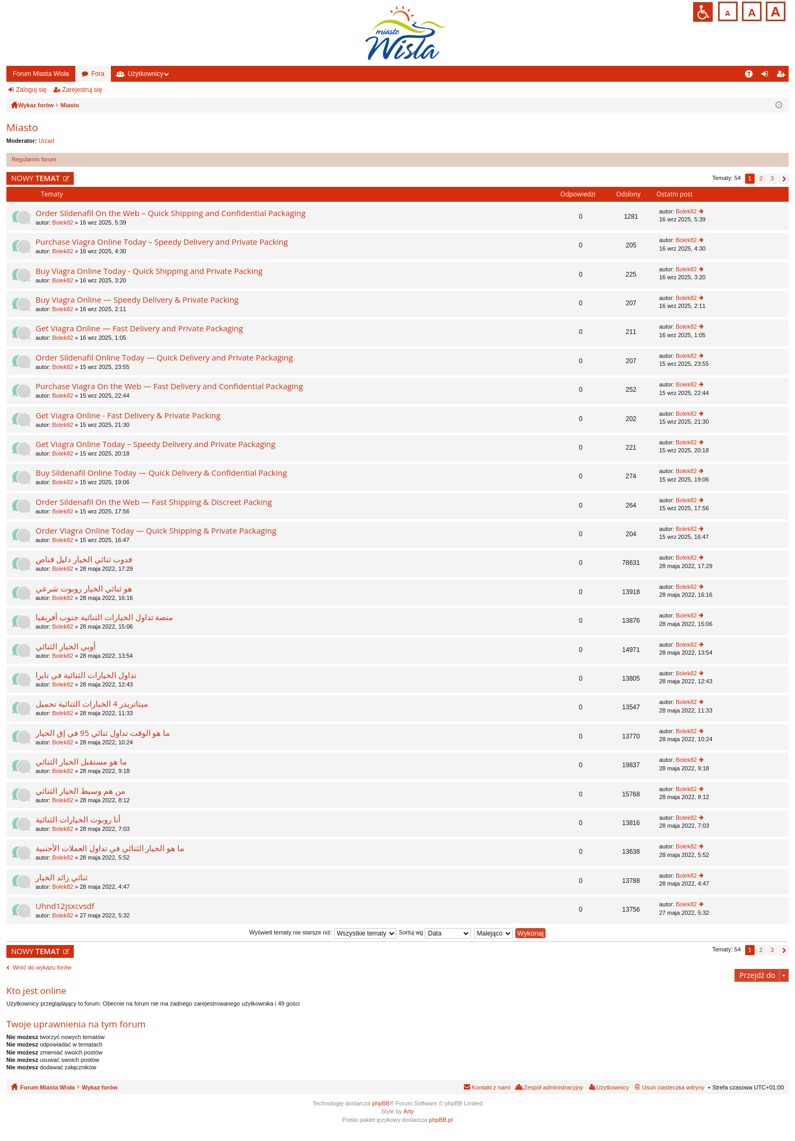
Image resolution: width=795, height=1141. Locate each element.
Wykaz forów (99, 1087)
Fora (98, 74)
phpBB (381, 1103)
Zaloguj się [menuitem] (767, 76)
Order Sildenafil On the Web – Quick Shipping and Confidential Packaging (171, 213)
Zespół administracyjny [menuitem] (553, 1087)
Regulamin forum (34, 159)
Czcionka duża (774, 10)
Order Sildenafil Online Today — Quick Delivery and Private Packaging (164, 358)
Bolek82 (62, 222)
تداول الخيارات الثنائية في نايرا (86, 675)
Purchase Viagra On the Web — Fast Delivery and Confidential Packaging (169, 386)
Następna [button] (784, 179)
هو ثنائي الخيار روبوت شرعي (84, 589)
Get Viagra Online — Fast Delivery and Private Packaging (139, 328)
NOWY (35, 178)
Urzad (46, 141)
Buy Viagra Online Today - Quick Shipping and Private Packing (149, 271)
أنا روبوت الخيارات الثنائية (78, 819)
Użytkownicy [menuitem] (613, 1087)
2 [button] (761, 178)
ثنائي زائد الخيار (62, 877)
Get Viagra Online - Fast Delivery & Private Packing (128, 415)
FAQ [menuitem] (752, 76)
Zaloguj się (31, 89)
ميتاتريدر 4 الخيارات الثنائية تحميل (92, 704)
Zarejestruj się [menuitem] (783, 76)
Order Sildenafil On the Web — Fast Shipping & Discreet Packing (154, 502)
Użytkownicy (145, 74)
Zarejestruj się (82, 89)
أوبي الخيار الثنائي (66, 646)
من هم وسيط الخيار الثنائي (80, 791)
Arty (408, 1111)
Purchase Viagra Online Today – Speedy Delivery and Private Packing (162, 242)
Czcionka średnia (750, 10)
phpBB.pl (441, 1120)
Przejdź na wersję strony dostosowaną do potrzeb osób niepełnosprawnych (703, 12)
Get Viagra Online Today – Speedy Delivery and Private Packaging (155, 444)
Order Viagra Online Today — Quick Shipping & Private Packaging (156, 531)
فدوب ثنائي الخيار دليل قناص (84, 559)
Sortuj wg (435, 932)
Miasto (22, 127)
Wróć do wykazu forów (42, 967)
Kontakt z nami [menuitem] (491, 1087)
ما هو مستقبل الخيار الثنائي (81, 762)
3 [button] (772, 178)
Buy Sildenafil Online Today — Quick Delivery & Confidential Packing (161, 473)
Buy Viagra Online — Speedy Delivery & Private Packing (137, 300)
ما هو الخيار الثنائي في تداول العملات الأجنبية (110, 848)
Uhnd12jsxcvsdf (65, 906)
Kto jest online (36, 990)
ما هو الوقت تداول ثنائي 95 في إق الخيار (103, 733)
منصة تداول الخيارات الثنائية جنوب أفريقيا (104, 617)
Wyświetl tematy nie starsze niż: (322, 932)
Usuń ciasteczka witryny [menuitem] (673, 1087)
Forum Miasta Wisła (41, 74)
